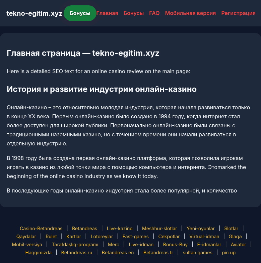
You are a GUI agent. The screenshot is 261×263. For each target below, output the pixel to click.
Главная (107, 13)
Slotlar (231, 228)
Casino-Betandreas (41, 228)
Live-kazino (120, 228)
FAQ (154, 13)
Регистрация (238, 13)
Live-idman (141, 244)
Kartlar (73, 236)
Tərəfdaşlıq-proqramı (75, 244)
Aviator (238, 244)
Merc (113, 244)
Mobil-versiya (27, 244)
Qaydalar (26, 236)
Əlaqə (235, 236)
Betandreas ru (76, 252)
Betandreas (84, 228)
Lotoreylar (102, 236)
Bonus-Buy (175, 244)
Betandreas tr (158, 252)
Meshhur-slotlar (159, 228)
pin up (229, 252)
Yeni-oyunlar (201, 228)
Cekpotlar (169, 236)
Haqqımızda (38, 252)
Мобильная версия (190, 13)
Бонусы (80, 13)
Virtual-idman (204, 236)
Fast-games (136, 236)
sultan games (197, 252)
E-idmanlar (209, 244)
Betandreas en (118, 252)
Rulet (51, 236)
